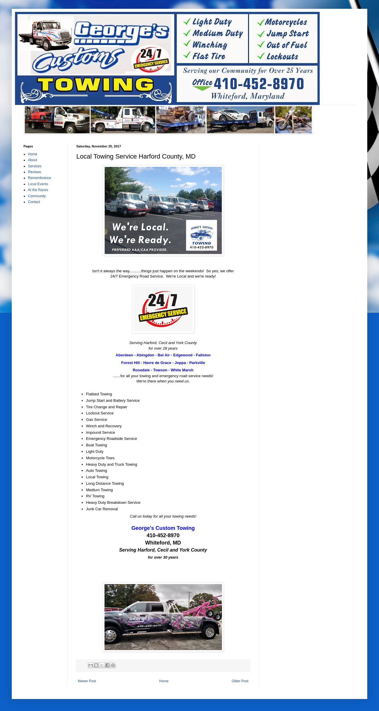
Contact (34, 202)
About (32, 160)
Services (34, 166)
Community (37, 196)
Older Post (240, 681)
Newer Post (87, 681)
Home (164, 681)
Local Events (38, 184)
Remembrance (39, 178)
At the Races (38, 190)
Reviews (34, 172)
